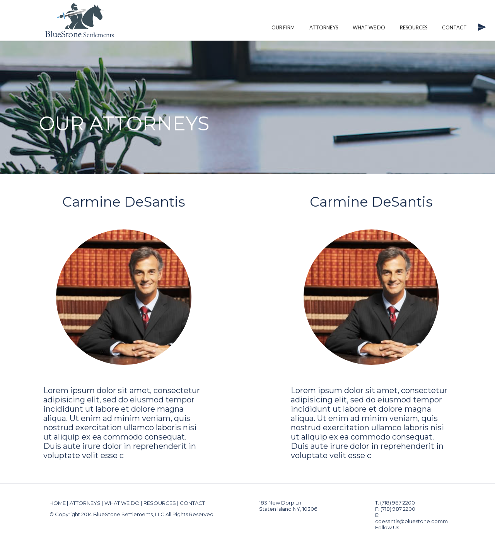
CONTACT (192, 503)
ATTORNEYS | (86, 503)
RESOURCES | (160, 503)
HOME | (59, 503)
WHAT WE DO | (123, 503)
